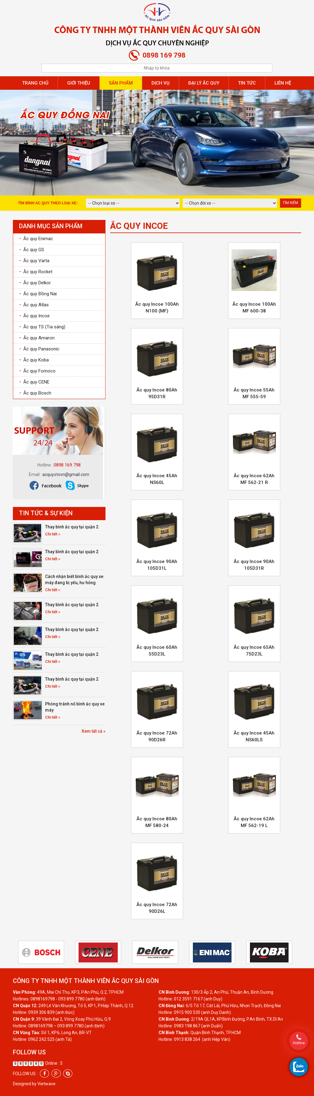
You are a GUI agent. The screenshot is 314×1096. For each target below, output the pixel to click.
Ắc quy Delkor (35, 282)
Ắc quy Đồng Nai (38, 294)
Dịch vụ (160, 83)
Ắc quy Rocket (35, 271)
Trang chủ (35, 83)
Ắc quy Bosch (35, 393)
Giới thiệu (78, 83)
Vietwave (46, 1083)
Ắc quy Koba (34, 360)
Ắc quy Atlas (34, 305)
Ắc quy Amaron (37, 338)
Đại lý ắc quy (203, 83)
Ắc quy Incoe (34, 316)
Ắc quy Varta (34, 260)
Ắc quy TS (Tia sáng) (42, 327)
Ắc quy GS (31, 249)
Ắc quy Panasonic (39, 349)
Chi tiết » (52, 534)
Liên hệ (282, 83)
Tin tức (247, 83)
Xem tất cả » (93, 731)
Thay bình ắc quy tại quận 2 (71, 526)
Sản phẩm (121, 83)
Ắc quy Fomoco (37, 371)
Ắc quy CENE (34, 382)
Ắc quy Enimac (36, 238)
